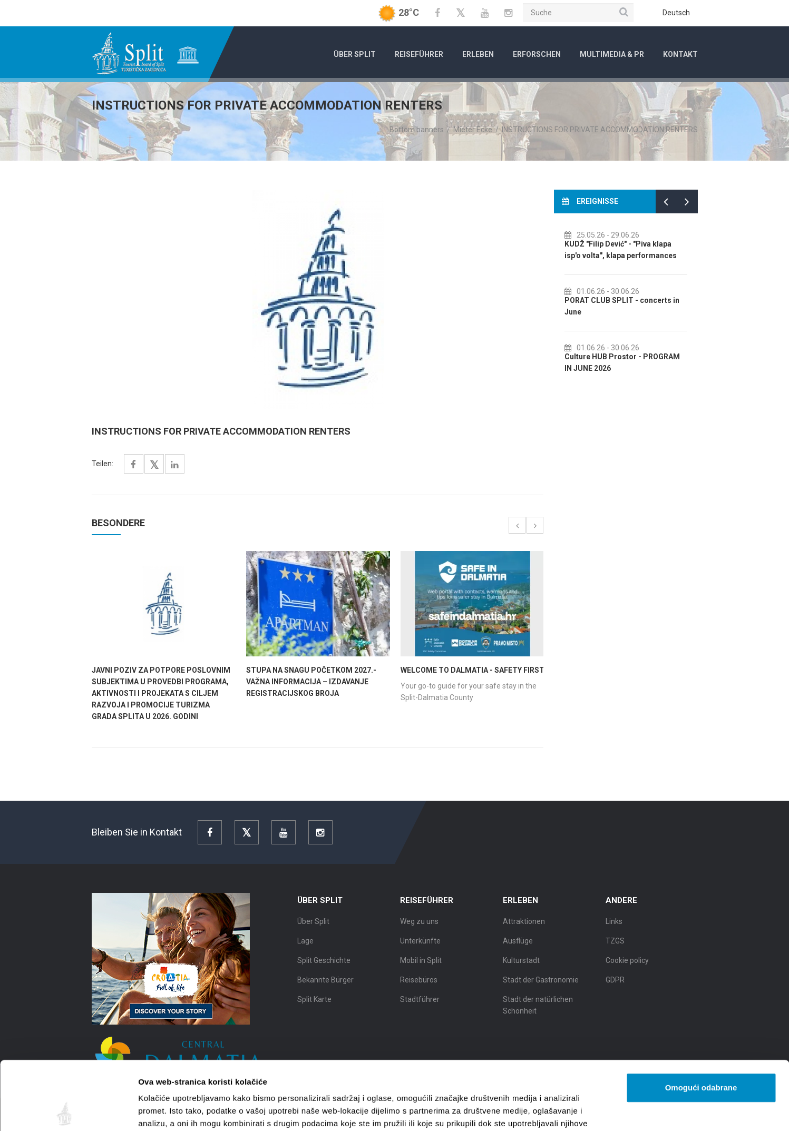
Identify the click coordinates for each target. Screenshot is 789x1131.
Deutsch (676, 12)
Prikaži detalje (546, 1110)
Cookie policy (627, 966)
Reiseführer (419, 54)
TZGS (615, 947)
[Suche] (578, 12)
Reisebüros (418, 986)
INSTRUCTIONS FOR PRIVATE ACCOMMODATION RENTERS (600, 129)
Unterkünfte (420, 947)
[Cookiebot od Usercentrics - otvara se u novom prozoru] (68, 1110)
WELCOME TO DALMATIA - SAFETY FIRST (472, 670)
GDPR (615, 986)
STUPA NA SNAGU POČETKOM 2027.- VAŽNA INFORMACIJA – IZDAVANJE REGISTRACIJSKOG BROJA (311, 681)
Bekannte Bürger (325, 986)
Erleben (478, 54)
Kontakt (680, 54)
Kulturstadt (521, 966)
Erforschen (537, 54)
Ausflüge (518, 947)
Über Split (355, 54)
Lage (305, 947)
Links (614, 927)
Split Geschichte (323, 966)
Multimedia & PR (612, 54)
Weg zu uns (419, 927)
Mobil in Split (421, 966)
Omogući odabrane (701, 1019)
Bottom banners (416, 129)
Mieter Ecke (472, 129)
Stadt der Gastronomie (541, 986)
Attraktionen (524, 927)
